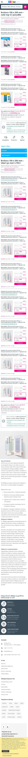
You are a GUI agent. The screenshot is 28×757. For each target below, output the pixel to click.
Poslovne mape (11, 717)
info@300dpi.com (15, 113)
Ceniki (3, 717)
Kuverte (19, 717)
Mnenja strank (4, 694)
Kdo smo (3, 663)
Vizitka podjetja (5, 673)
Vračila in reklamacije (6, 692)
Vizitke (21, 703)
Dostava (3, 684)
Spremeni (8, 51)
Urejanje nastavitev (6, 755)
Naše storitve (4, 668)
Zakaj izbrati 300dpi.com (7, 666)
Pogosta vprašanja (5, 689)
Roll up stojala (11, 713)
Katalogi (4, 710)
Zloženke (4, 703)
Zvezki (17, 706)
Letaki (10, 703)
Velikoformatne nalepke (14, 710)
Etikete (3, 713)
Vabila (18, 713)
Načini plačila (4, 687)
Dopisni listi (4, 706)
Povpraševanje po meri (6, 681)
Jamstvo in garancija (6, 671)
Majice (16, 703)
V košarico (20, 49)
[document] (14, 747)
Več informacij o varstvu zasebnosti (10, 753)
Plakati (11, 706)
